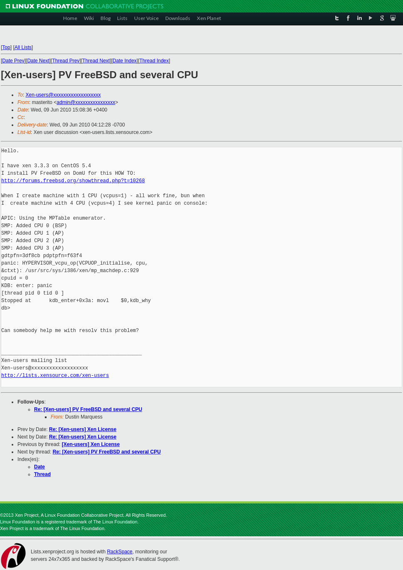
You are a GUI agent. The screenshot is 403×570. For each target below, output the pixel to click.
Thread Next (96, 61)
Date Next (38, 61)
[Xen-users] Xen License (91, 444)
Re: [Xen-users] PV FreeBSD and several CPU (88, 409)
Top (6, 47)
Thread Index (154, 61)
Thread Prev (65, 61)
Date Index (125, 61)
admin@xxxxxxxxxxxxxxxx (86, 102)
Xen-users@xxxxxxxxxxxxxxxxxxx (63, 95)
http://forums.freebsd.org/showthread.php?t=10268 (73, 180)
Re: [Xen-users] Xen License (82, 429)
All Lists (23, 47)
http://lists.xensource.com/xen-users (55, 375)
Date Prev (13, 61)
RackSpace (119, 552)
